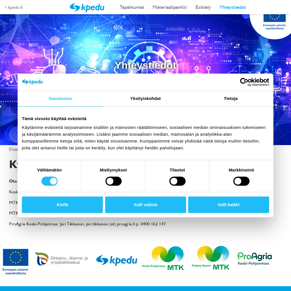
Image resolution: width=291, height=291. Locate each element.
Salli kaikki (229, 204)
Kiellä (62, 204)
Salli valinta (145, 204)
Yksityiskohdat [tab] (145, 98)
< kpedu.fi (13, 7)
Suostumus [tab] (60, 98)
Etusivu (16, 149)
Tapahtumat (132, 7)
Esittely (203, 7)
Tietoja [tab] (231, 98)
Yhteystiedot (232, 7)
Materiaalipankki (170, 7)
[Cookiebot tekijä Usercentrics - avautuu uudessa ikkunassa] (244, 82)
